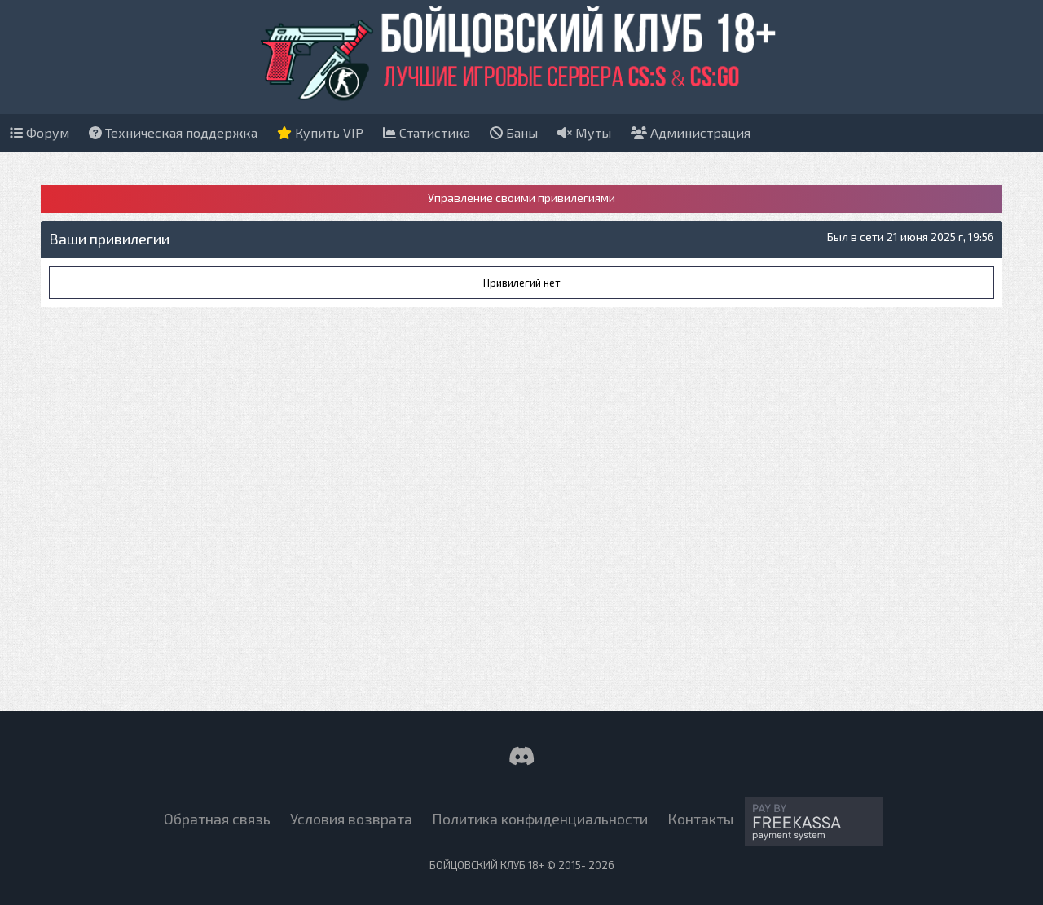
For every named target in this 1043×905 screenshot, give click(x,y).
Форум (39, 132)
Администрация (690, 132)
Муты (584, 132)
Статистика (426, 132)
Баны (514, 132)
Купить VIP (320, 132)
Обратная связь (217, 819)
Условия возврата (351, 819)
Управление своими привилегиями (521, 197)
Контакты (700, 819)
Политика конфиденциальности (540, 819)
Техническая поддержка (173, 132)
